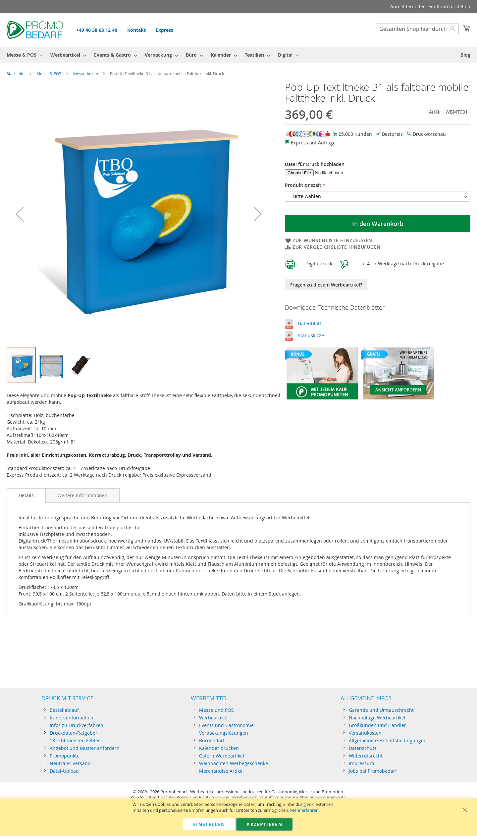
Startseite (16, 73)
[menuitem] (23, 55)
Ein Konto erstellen (449, 6)
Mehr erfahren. (305, 810)
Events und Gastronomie (226, 725)
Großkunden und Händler (377, 725)
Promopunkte (65, 756)
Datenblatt (309, 323)
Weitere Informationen (82, 495)
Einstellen (209, 824)
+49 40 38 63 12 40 (96, 30)
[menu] (238, 55)
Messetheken (85, 73)
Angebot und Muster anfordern (85, 748)
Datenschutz (363, 748)
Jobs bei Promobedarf (373, 771)
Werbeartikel (213, 717)
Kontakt (136, 30)
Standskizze (311, 335)
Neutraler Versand (70, 763)
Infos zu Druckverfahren (76, 725)
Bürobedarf (212, 740)
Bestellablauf (64, 710)
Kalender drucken (219, 748)
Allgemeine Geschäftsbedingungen (388, 740)
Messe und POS (216, 710)
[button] (20, 214)
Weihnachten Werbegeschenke (233, 763)
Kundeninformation (71, 717)
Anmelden (401, 6)
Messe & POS (48, 73)
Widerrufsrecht (366, 756)
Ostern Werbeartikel (221, 756)
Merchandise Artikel (221, 771)
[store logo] (35, 30)
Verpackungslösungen (223, 733)
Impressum (361, 763)
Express (164, 30)
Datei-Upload (64, 771)
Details (26, 495)
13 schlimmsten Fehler (75, 740)
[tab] (26, 495)
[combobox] (417, 29)
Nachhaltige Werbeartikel (377, 717)
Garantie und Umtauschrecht (381, 710)
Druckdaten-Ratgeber (73, 733)
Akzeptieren (264, 824)
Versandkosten (365, 733)
